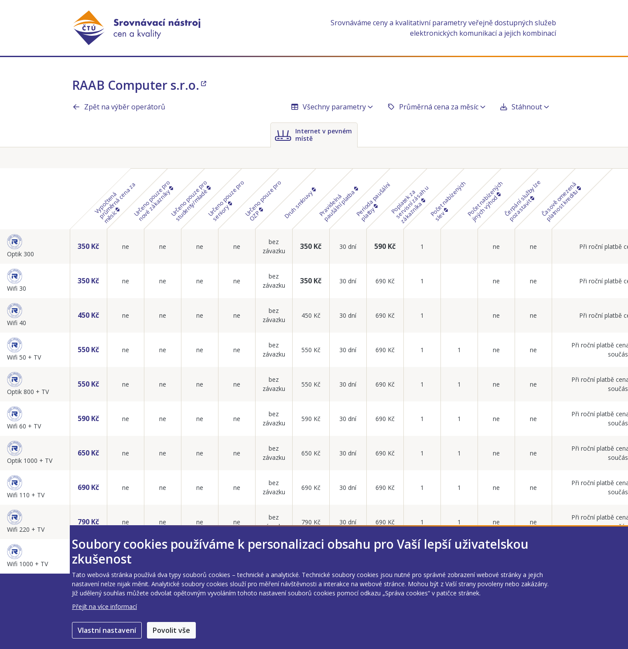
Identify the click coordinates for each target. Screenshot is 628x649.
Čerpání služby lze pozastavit (523, 200)
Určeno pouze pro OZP (263, 200)
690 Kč (385, 281)
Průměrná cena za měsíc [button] (436, 107)
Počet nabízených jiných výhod (485, 200)
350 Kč (88, 246)
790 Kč (88, 522)
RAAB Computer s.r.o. (139, 85)
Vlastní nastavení (107, 630)
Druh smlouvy (300, 203)
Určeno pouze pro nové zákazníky (153, 200)
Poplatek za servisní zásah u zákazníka (409, 203)
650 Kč (88, 453)
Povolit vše (171, 630)
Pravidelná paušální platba (338, 203)
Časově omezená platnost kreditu (561, 201)
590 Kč (385, 246)
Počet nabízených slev (448, 200)
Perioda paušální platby (373, 201)
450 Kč (88, 315)
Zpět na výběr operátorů (118, 107)
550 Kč (88, 349)
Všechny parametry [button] (331, 107)
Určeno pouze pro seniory (226, 200)
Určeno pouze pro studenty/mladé (190, 200)
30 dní (347, 246)
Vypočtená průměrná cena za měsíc (114, 202)
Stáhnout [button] (524, 107)
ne (125, 246)
